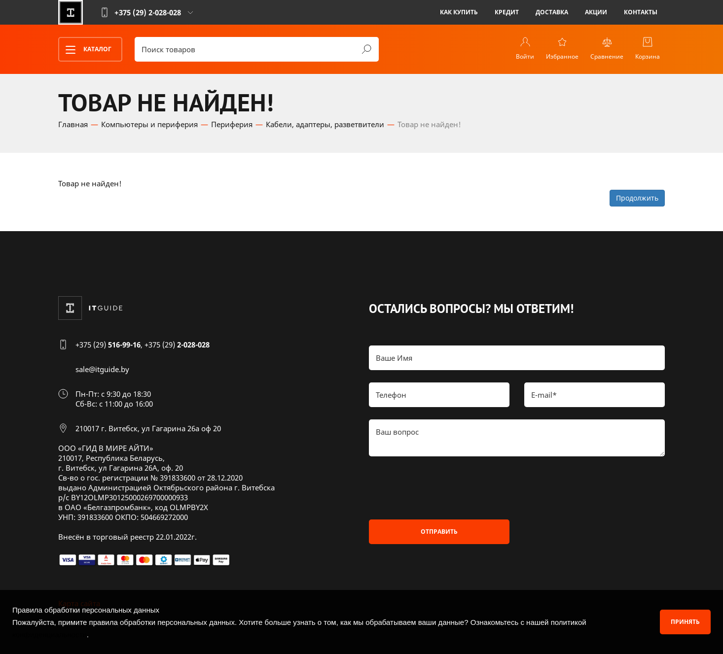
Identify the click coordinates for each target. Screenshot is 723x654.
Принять (685, 622)
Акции (596, 12)
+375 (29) (108, 344)
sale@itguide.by (102, 369)
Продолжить (637, 198)
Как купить (459, 12)
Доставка (552, 12)
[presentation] (444, 488)
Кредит (507, 12)
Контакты (640, 12)
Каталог (85, 49)
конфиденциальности (49, 634)
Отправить (439, 531)
